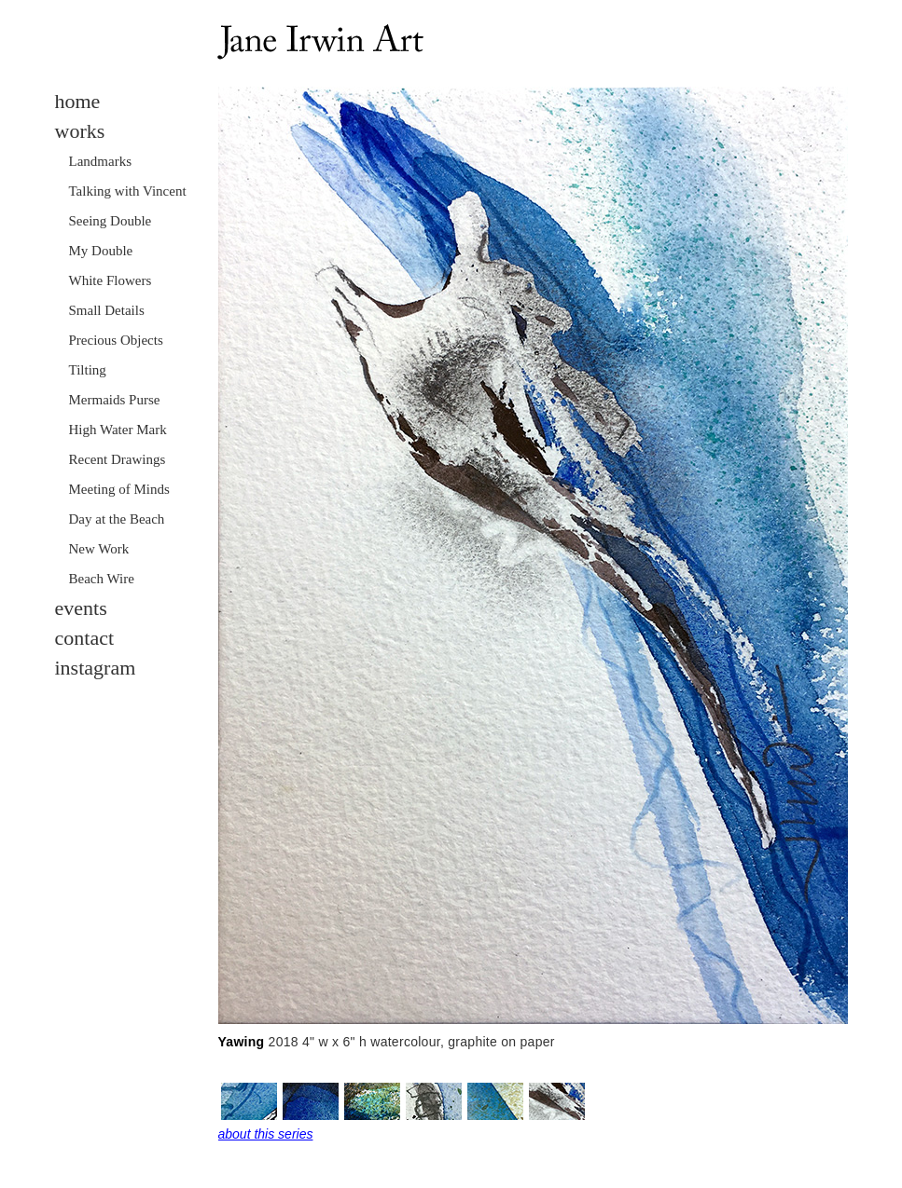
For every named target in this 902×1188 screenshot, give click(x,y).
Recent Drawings (117, 459)
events (81, 608)
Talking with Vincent (128, 191)
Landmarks (100, 161)
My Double (101, 250)
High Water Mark (118, 429)
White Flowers (110, 280)
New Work (99, 548)
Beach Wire (101, 578)
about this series (265, 1134)
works (80, 131)
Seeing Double (110, 220)
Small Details (107, 310)
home (78, 101)
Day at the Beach (117, 519)
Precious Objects (116, 340)
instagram (95, 667)
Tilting (87, 369)
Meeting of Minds (119, 489)
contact (85, 637)
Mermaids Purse (114, 399)
